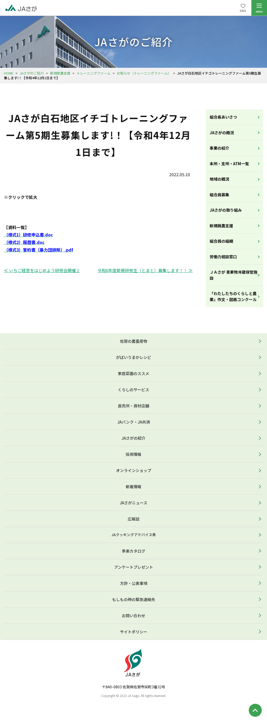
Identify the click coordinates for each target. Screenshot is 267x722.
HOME (8, 73)
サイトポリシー (133, 631)
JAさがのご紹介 (32, 73)
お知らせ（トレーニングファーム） (144, 73)
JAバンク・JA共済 (133, 422)
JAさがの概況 (222, 132)
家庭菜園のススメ (133, 373)
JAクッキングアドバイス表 (133, 534)
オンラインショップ (133, 470)
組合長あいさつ (223, 117)
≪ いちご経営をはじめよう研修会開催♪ (42, 270)
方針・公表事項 (133, 583)
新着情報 (133, 486)
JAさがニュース (133, 502)
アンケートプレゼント (133, 567)
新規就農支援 (60, 73)
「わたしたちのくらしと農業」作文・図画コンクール (233, 296)
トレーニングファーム (94, 73)
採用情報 (133, 454)
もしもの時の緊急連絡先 (133, 599)
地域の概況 (219, 179)
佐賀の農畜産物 (133, 341)
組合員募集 (219, 194)
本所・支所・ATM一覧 (229, 163)
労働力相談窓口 (223, 256)
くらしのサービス (133, 389)
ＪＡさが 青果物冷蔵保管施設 (233, 275)
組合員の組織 (221, 241)
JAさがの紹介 (133, 438)
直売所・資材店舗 (133, 405)
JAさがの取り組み (226, 210)
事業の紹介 (219, 148)
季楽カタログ (133, 551)
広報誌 (133, 519)
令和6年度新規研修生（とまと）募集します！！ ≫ (145, 270)
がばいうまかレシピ (133, 357)
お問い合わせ (133, 615)
